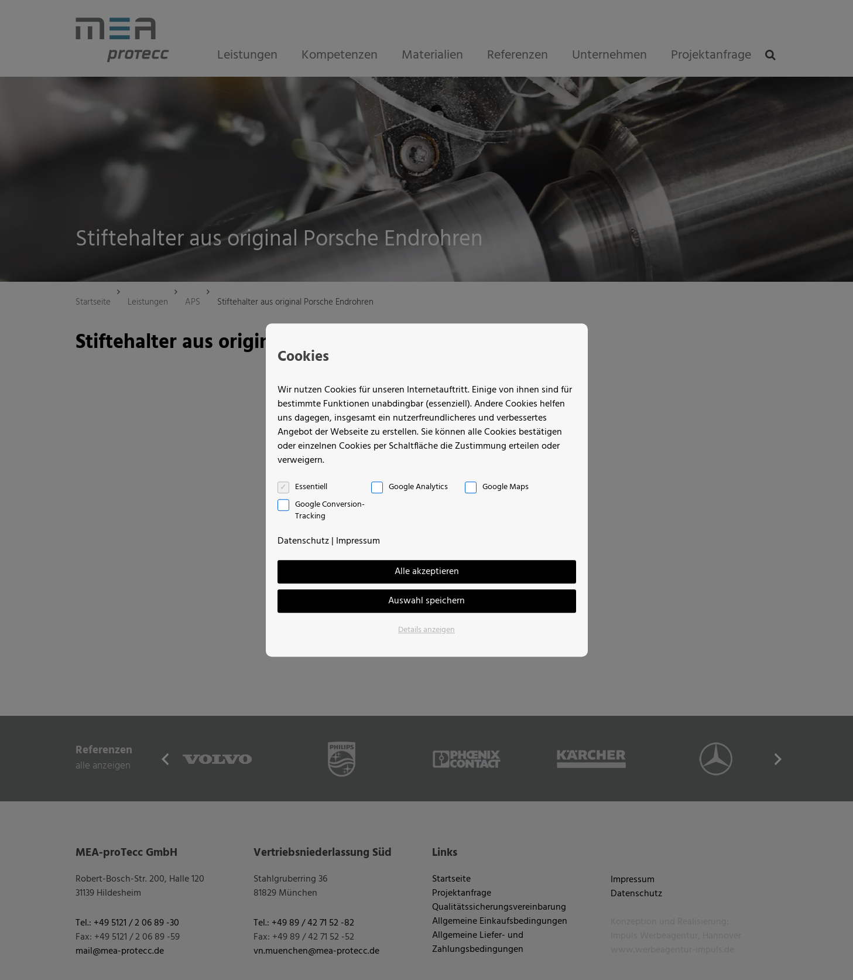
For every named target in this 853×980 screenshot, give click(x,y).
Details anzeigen (426, 630)
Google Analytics (418, 487)
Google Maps (505, 487)
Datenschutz (303, 541)
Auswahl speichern (426, 601)
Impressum (358, 541)
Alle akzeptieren (427, 571)
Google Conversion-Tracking (330, 511)
